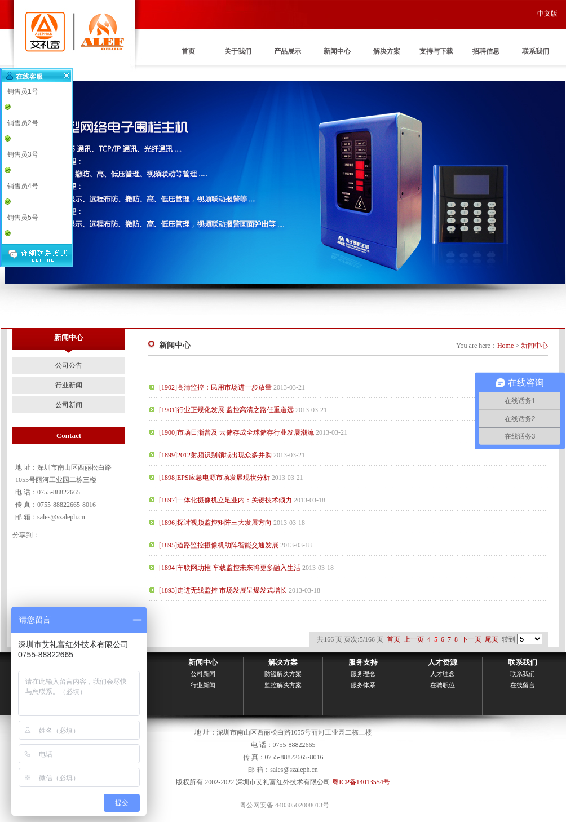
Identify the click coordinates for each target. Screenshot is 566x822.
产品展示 (287, 51)
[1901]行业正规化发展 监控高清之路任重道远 (226, 410)
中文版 (547, 13)
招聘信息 (485, 51)
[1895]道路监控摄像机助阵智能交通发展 (218, 545)
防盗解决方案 (283, 673)
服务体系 (363, 685)
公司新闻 (68, 405)
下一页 (471, 639)
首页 (188, 51)
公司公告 (68, 365)
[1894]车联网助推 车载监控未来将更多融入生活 (229, 568)
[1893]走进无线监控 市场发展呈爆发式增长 (223, 590)
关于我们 (237, 51)
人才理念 (442, 673)
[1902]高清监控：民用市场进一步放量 (215, 387)
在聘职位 (442, 685)
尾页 (491, 639)
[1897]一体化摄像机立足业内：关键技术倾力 (225, 500)
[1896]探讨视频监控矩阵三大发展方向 (215, 523)
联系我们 (535, 51)
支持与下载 (436, 51)
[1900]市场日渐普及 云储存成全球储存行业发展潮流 (236, 432)
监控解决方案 (283, 685)
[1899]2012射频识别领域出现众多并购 (215, 455)
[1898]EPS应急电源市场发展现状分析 (214, 477)
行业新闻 (68, 385)
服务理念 (363, 673)
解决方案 (386, 51)
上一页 (414, 639)
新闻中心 (337, 51)
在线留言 (522, 685)
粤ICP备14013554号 (361, 782)
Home (505, 346)
